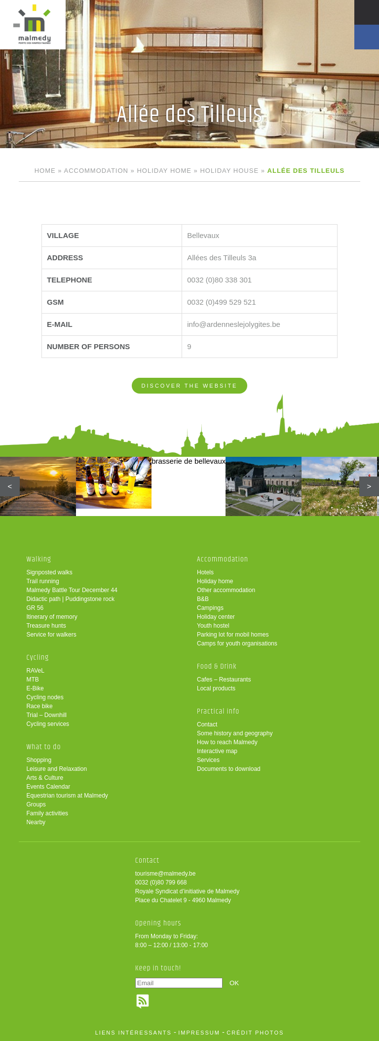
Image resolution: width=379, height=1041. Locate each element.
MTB (32, 679)
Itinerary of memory (51, 616)
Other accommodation (226, 590)
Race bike (39, 706)
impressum (199, 1033)
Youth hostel (213, 625)
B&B (203, 599)
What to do (43, 747)
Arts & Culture (44, 777)
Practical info (218, 711)
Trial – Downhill (46, 715)
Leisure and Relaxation (56, 768)
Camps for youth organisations (237, 643)
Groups (35, 804)
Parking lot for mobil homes (232, 634)
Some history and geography (234, 733)
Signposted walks (49, 572)
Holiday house (229, 170)
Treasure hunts (46, 625)
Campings (210, 607)
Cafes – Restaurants (224, 679)
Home (45, 170)
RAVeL (35, 670)
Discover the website (190, 386)
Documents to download (229, 768)
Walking (38, 559)
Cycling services (47, 724)
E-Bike (34, 688)
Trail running (42, 581)
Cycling (37, 657)
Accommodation (96, 170)
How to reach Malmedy (227, 742)
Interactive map (217, 751)
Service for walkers (51, 634)
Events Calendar (48, 786)
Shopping (38, 760)
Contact (207, 724)
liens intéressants (133, 1033)
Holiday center (216, 616)
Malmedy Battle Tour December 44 (71, 590)
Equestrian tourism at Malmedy (67, 795)
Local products (216, 688)
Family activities (47, 813)
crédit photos (255, 1033)
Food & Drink (217, 666)
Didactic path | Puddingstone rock (70, 599)
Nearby (35, 822)
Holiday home (164, 170)
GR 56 (34, 607)
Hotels (205, 572)
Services (208, 760)
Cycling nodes (44, 697)
